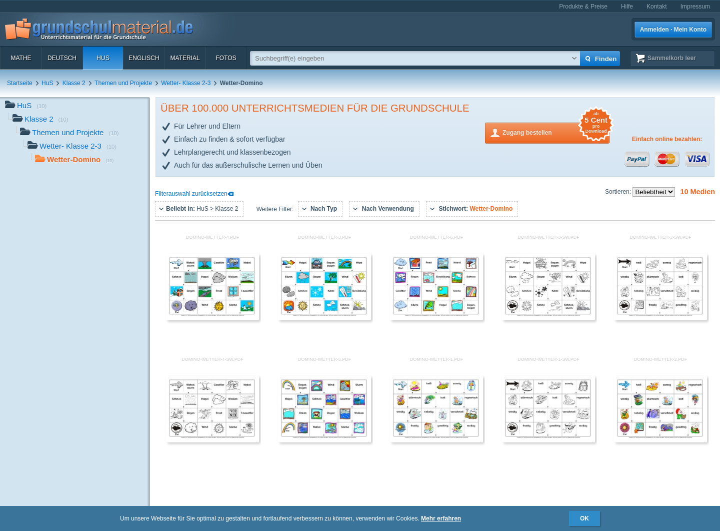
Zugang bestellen (556, 132)
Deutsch (62, 58)
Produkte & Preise (583, 6)
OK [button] (584, 518)
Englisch (143, 58)
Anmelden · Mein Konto (673, 29)
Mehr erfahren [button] (441, 518)
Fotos (226, 58)
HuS (102, 58)
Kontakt (656, 6)
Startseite (19, 83)
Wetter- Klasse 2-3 (185, 83)
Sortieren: (618, 191)
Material (185, 58)
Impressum (695, 6)
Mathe (20, 58)
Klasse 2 (74, 83)
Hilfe (627, 6)
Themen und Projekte (123, 83)
